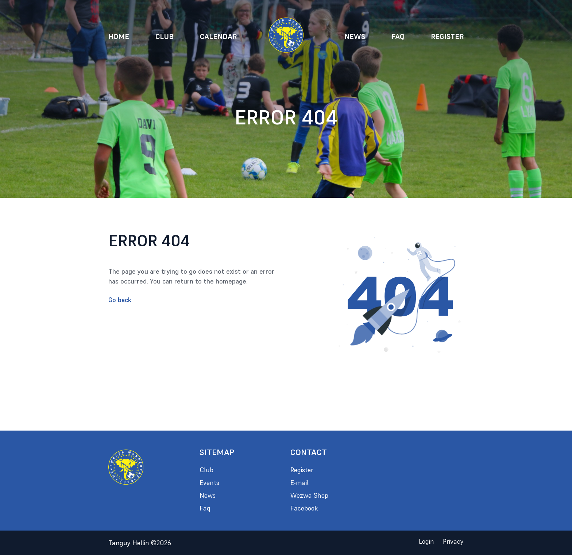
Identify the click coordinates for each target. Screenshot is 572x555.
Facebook (304, 508)
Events (209, 482)
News (354, 36)
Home (118, 36)
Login (426, 541)
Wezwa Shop (309, 495)
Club (164, 36)
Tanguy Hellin (139, 543)
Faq (398, 36)
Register (447, 36)
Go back (119, 300)
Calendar (218, 36)
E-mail (299, 482)
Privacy (453, 541)
